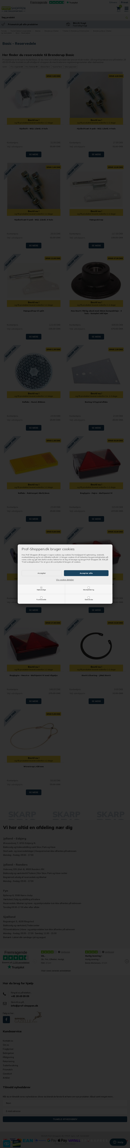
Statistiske (89, 600)
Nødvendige (41, 590)
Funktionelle (41, 600)
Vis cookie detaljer (65, 579)
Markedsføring (88, 590)
